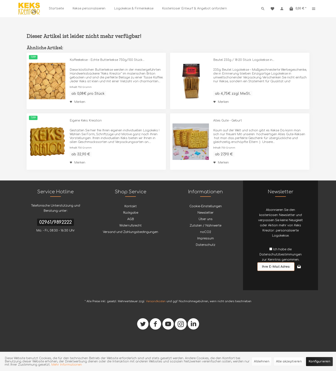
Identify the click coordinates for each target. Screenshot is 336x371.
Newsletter (205, 212)
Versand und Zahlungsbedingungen (130, 232)
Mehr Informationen (66, 364)
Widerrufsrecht (130, 225)
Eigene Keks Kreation (86, 120)
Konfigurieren (319, 361)
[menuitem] (56, 8)
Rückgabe (130, 212)
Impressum (205, 238)
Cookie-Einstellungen (205, 206)
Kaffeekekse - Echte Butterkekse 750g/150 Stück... (107, 60)
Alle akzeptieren (289, 361)
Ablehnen (261, 361)
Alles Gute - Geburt (227, 120)
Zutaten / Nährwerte (205, 225)
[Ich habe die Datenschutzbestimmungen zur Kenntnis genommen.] (270, 249)
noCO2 (205, 232)
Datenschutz (205, 244)
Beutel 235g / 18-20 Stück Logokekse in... (243, 60)
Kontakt (130, 206)
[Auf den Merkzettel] (77, 102)
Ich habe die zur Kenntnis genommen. (280, 254)
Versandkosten (156, 301)
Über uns (205, 219)
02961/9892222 (55, 222)
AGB (130, 219)
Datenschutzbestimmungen (280, 254)
